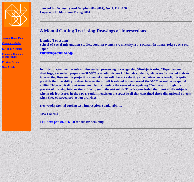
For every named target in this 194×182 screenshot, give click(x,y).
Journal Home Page (12, 38)
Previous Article (10, 62)
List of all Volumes (12, 48)
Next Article (8, 67)
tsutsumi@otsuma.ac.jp (56, 53)
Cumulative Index (11, 43)
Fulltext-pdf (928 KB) (57, 122)
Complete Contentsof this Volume (12, 55)
